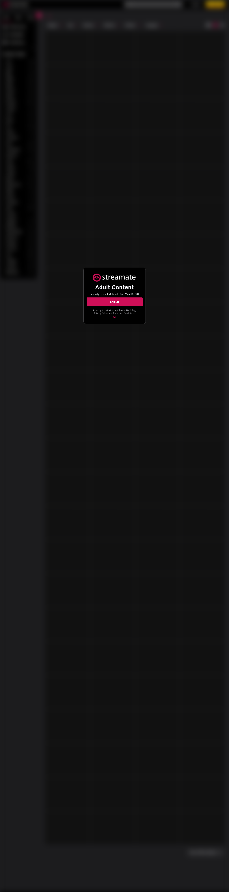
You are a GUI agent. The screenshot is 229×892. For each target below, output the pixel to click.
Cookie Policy (128, 310)
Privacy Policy (101, 313)
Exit (114, 317)
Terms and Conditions (123, 313)
